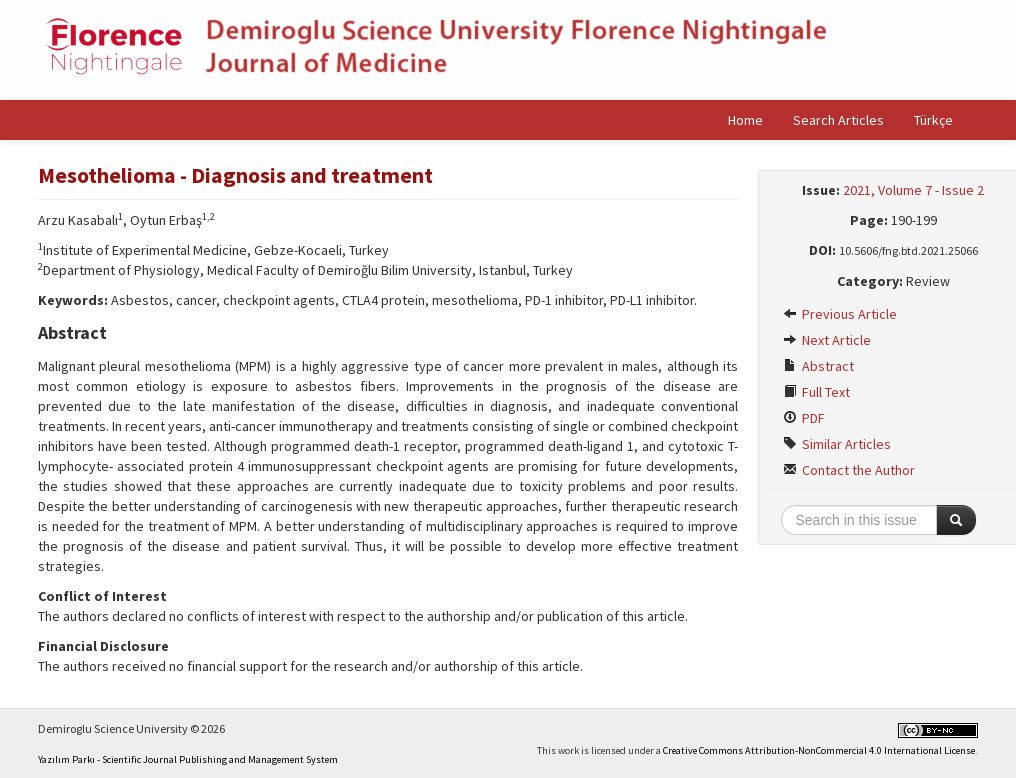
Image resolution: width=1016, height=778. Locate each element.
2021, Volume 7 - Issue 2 (913, 190)
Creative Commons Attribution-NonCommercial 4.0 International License (819, 750)
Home (745, 120)
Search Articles (838, 120)
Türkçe (933, 120)
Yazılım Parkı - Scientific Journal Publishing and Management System (188, 759)
